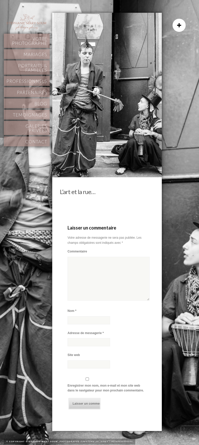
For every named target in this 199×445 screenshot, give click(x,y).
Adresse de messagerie (86, 333)
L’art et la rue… (77, 191)
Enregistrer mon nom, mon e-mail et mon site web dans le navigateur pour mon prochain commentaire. (106, 388)
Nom (72, 311)
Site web (74, 355)
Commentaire (77, 251)
